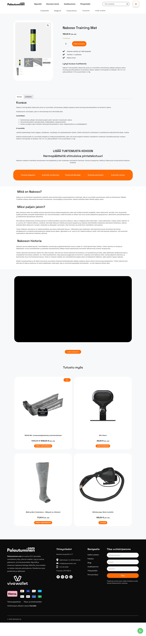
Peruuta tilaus (93, 574)
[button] (48, 25)
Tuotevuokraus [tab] (71, 11)
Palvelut (91, 559)
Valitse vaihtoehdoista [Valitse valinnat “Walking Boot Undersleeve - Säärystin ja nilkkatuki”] (43, 523)
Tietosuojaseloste (14, 602)
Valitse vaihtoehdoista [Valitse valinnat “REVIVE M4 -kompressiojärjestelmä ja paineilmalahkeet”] (43, 446)
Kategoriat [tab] (57, 11)
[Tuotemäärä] (67, 43)
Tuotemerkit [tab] (44, 11)
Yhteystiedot (92, 570)
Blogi (89, 562)
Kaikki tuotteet (100, 11)
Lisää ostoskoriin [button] (103, 446)
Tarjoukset (86, 11)
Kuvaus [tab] (19, 97)
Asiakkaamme (93, 566)
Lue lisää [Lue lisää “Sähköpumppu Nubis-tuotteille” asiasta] (103, 523)
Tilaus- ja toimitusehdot (33, 602)
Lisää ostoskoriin (79, 44)
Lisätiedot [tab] (28, 97)
